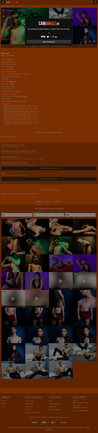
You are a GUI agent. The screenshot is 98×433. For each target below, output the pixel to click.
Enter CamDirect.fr (49, 42)
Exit (49, 32)
